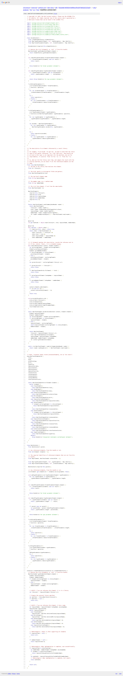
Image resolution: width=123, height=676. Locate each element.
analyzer (26, 10)
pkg (94, 8)
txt (116, 673)
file (55, 13)
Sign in (119, 2)
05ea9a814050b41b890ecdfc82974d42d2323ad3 (74, 8)
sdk (56, 8)
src (34, 10)
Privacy (14, 673)
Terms (18, 673)
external (34, 8)
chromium (26, 8)
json (120, 673)
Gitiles (9, 673)
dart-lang (50, 8)
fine (37, 10)
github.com (42, 8)
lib (31, 10)
